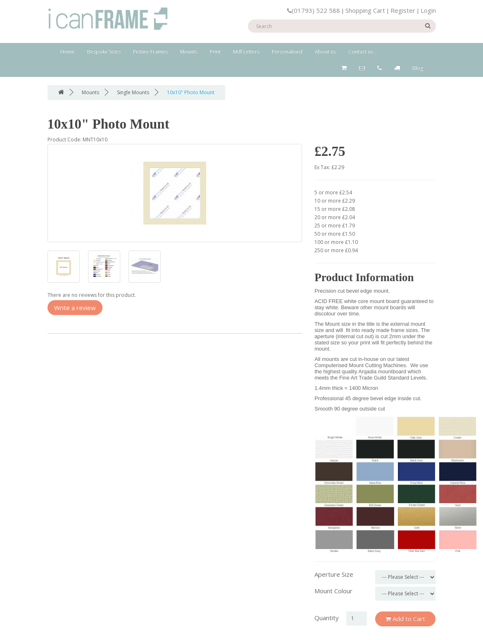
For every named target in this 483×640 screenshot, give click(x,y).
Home (67, 51)
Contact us (360, 51)
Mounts (188, 51)
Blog (417, 68)
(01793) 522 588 (313, 10)
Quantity (326, 618)
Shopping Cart (365, 10)
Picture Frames (150, 51)
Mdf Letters (246, 51)
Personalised (287, 51)
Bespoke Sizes (104, 51)
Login (428, 10)
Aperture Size (333, 574)
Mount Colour (333, 591)
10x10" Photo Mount (190, 92)
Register (402, 10)
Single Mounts (133, 92)
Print (215, 51)
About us (325, 51)
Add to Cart (405, 618)
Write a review (75, 307)
